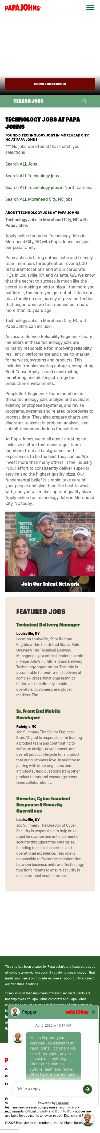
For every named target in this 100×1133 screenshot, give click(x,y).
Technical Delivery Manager (48, 625)
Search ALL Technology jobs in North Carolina (49, 187)
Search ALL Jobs (21, 164)
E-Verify (42, 1111)
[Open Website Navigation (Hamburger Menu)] (89, 13)
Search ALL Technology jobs (32, 175)
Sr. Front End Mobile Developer (38, 714)
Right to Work (64, 1111)
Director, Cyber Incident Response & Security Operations (43, 805)
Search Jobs (28, 101)
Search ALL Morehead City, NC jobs (39, 199)
